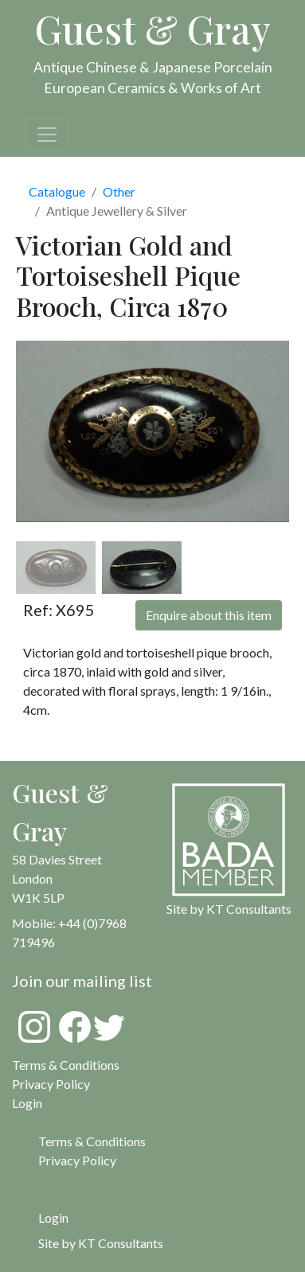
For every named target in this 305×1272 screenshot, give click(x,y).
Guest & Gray (153, 28)
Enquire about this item (209, 614)
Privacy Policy (51, 1083)
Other (119, 191)
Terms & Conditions (65, 1064)
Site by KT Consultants (100, 1243)
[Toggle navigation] (47, 134)
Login (53, 1217)
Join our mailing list (82, 980)
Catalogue (57, 191)
